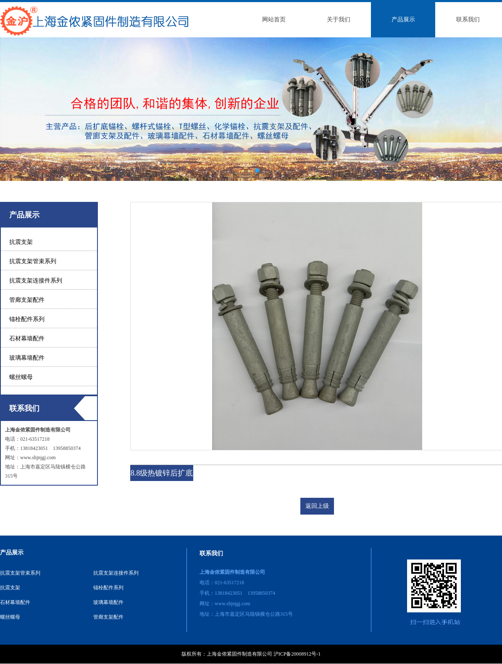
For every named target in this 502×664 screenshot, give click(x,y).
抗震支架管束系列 (32, 261)
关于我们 (338, 19)
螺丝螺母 (21, 377)
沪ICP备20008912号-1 (297, 654)
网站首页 (274, 19)
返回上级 (317, 506)
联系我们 (468, 19)
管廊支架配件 (27, 300)
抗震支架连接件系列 (35, 280)
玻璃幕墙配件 (27, 358)
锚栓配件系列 (27, 319)
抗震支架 (21, 242)
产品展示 (403, 19)
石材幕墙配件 (27, 338)
